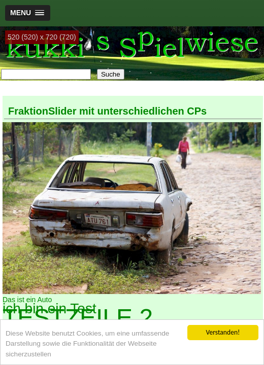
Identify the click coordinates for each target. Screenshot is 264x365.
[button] (27, 13)
